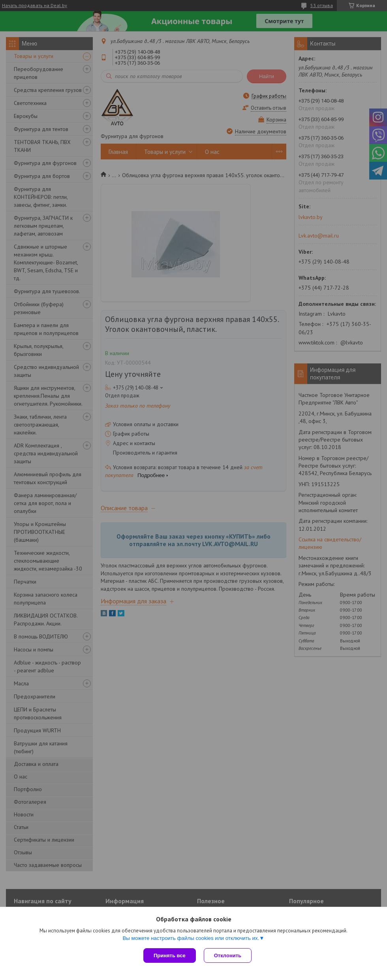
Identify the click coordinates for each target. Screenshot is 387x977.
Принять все (170, 955)
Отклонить (227, 955)
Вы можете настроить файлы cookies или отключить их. (190, 938)
